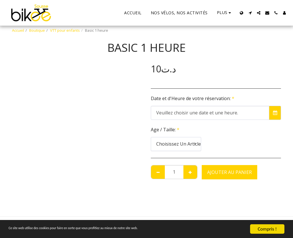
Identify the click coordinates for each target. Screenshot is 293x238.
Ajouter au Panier (229, 172)
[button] (250, 13)
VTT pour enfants (65, 30)
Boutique (37, 30)
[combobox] (176, 144)
